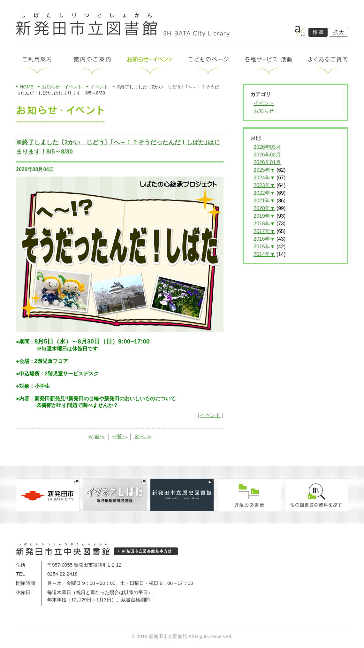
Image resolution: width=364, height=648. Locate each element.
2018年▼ (264, 223)
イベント (99, 86)
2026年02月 (267, 154)
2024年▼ (264, 177)
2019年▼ (264, 216)
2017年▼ (264, 231)
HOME (27, 86)
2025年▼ (264, 170)
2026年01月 (267, 162)
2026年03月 (267, 147)
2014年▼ (264, 254)
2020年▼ (264, 208)
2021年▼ (264, 200)
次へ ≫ (143, 436)
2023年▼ (264, 185)
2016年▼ (264, 239)
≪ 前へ (96, 436)
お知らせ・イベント (62, 86)
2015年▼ (264, 246)
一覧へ (119, 436)
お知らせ (264, 111)
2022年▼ (264, 193)
